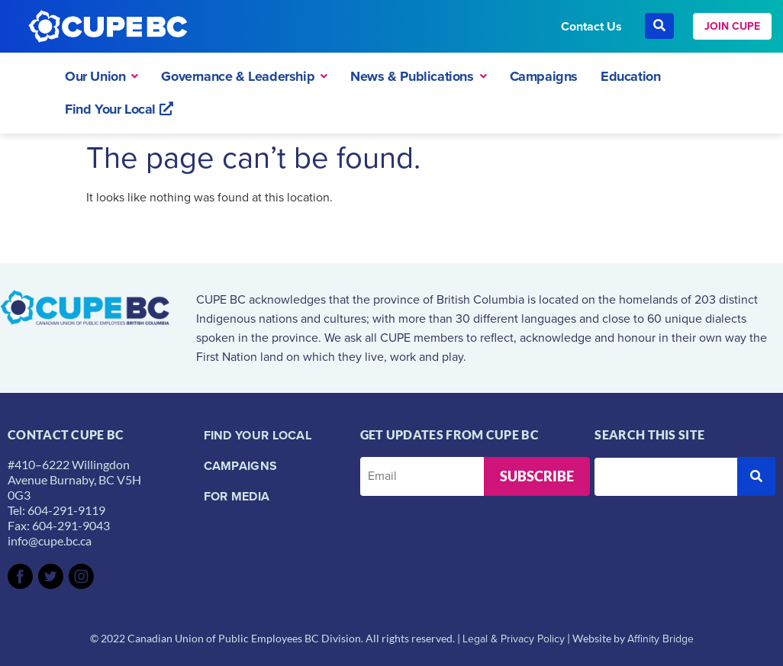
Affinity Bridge (660, 639)
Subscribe (537, 476)
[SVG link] (20, 576)
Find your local (258, 435)
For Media (237, 496)
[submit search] (756, 476)
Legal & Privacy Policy (513, 639)
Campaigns (241, 466)
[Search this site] (665, 477)
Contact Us (591, 26)
